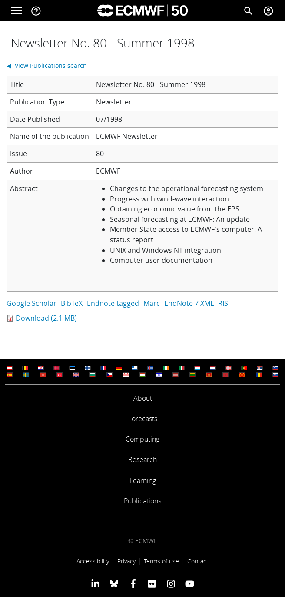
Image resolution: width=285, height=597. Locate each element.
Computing (142, 439)
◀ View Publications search (47, 65)
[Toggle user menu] (268, 10)
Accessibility (92, 561)
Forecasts (142, 418)
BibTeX (72, 303)
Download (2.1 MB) (46, 318)
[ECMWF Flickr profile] (151, 583)
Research (142, 459)
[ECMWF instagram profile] (170, 583)
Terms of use (161, 561)
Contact (198, 561)
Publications (142, 501)
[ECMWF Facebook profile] (133, 583)
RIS (223, 303)
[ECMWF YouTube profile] (189, 583)
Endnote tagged (113, 303)
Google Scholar (31, 303)
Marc (151, 303)
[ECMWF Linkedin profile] (95, 583)
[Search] (248, 10)
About (142, 398)
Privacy (126, 561)
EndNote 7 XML (189, 303)
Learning (142, 480)
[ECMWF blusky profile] (114, 583)
